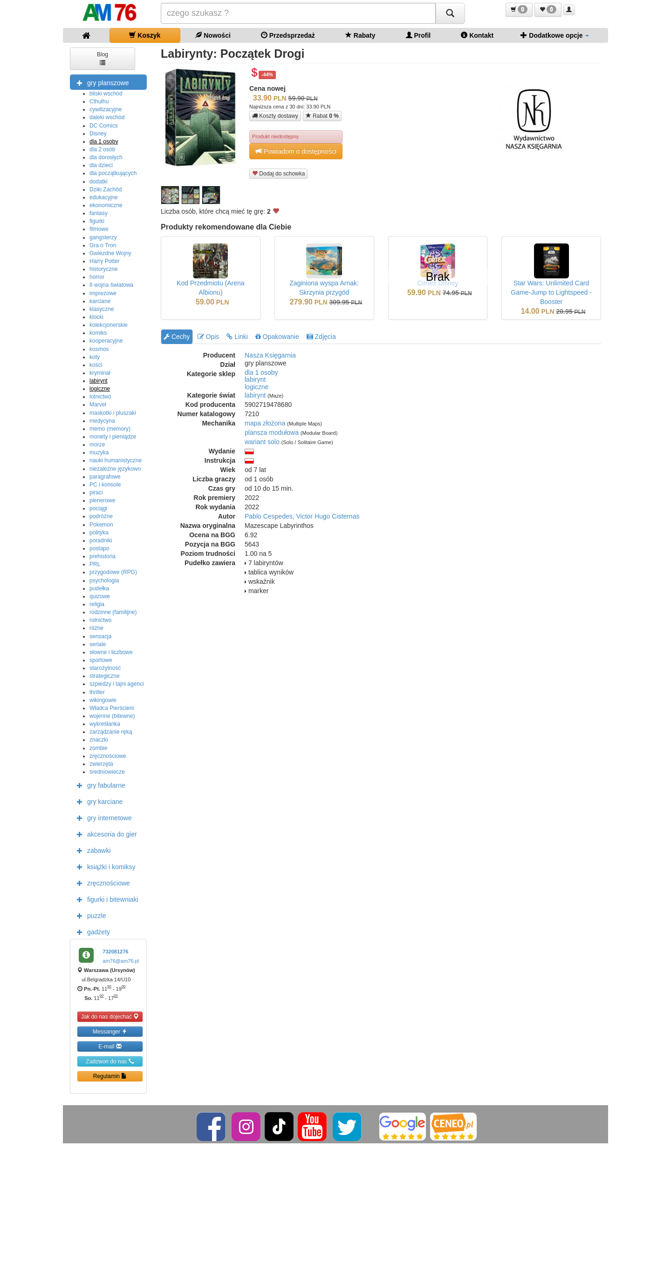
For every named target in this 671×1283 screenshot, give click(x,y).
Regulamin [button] (110, 1076)
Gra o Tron (102, 245)
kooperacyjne (106, 341)
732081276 (115, 951)
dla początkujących (113, 173)
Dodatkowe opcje (554, 35)
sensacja (100, 636)
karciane (99, 301)
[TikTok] (279, 1126)
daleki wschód (106, 117)
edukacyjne (103, 197)
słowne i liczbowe (111, 652)
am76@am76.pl (121, 961)
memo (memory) (109, 428)
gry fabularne (98, 785)
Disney (98, 133)
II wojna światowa (111, 285)
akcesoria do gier (104, 834)
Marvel (97, 404)
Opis (208, 336)
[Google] (402, 1126)
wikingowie (102, 700)
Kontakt (477, 35)
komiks (98, 333)
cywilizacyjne (105, 109)
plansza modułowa (272, 432)
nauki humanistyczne (115, 460)
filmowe (99, 229)
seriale (97, 644)
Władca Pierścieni (111, 708)
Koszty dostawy (275, 116)
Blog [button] (102, 58)
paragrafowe (105, 476)
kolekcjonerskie (108, 325)
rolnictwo (100, 620)
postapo (99, 548)
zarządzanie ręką (110, 732)
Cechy (177, 336)
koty (94, 357)
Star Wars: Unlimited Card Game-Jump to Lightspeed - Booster (551, 292)
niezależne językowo (115, 469)
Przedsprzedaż (288, 35)
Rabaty (360, 35)
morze (97, 444)
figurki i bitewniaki (105, 899)
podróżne (101, 516)
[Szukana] (298, 13)
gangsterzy (103, 237)
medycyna (102, 421)
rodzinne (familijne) (113, 612)
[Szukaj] (450, 13)
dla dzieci (101, 165)
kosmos (99, 349)
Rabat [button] (322, 115)
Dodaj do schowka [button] (278, 173)
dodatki (98, 181)
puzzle (89, 915)
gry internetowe (102, 817)
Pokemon (101, 524)
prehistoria (102, 556)
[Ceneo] (453, 1126)
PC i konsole (105, 484)
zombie (98, 748)
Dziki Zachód (105, 189)
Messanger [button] (110, 1031)
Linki (237, 336)
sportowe (100, 660)
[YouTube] (312, 1126)
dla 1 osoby (103, 141)
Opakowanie (277, 336)
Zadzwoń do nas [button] (110, 1061)
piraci (96, 492)
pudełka (99, 588)
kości (95, 365)
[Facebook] (211, 1126)
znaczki (98, 739)
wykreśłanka (104, 724)
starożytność (105, 668)
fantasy (98, 213)
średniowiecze (107, 772)
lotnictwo (100, 396)
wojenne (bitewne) (112, 716)
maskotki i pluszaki (112, 413)
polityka (99, 532)
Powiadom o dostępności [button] (295, 151)
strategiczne (104, 676)
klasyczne (101, 309)
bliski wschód (106, 93)
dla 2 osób (102, 149)
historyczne (103, 269)
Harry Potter (104, 261)
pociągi (98, 508)
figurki (96, 221)
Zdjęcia (321, 336)
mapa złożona (265, 423)
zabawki (91, 850)
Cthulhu (99, 101)
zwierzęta (101, 764)
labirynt (98, 381)
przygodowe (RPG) (113, 572)
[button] (519, 10)
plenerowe (102, 500)
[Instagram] (246, 1126)
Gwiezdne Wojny (110, 253)
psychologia (104, 580)
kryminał (99, 373)
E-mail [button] (109, 1046)
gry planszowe (100, 82)
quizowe (99, 596)
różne (96, 628)
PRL (94, 564)
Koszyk (144, 35)
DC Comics (103, 125)
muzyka (99, 452)
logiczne (99, 388)
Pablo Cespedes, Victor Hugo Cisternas (302, 516)
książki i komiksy (103, 866)
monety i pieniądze (112, 436)
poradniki (100, 540)
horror (96, 277)
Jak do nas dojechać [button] (110, 1016)
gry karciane (97, 801)
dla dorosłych (106, 157)
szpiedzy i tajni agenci (116, 684)
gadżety (91, 931)
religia (96, 604)
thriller (97, 692)
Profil (418, 35)
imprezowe (102, 293)
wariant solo (262, 442)
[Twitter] (347, 1126)
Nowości (212, 35)
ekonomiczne (106, 205)
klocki (96, 317)
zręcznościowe (107, 756)
